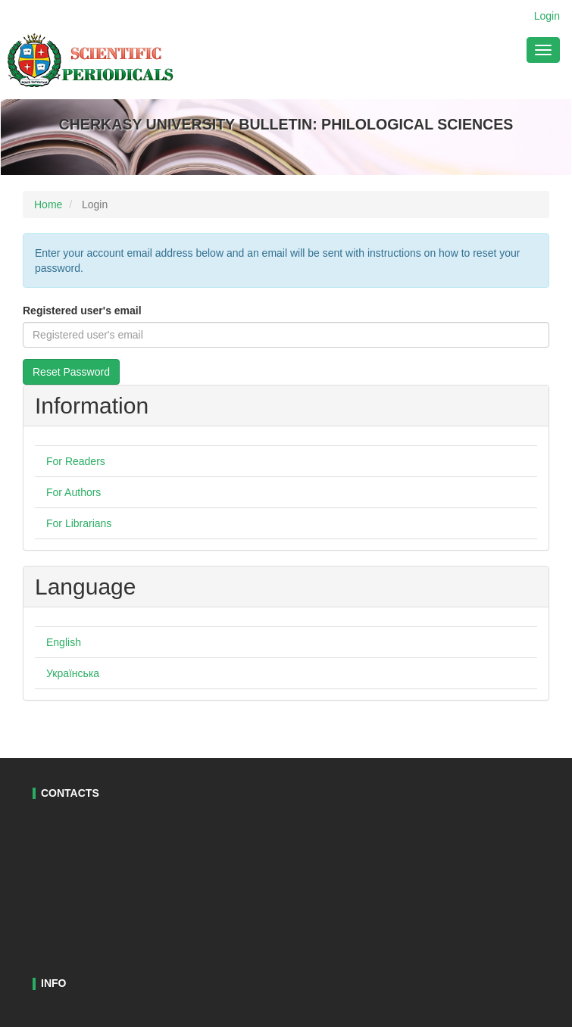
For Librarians (78, 523)
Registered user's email (82, 310)
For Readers (75, 461)
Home (48, 204)
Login (547, 16)
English (63, 642)
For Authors (73, 492)
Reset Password (71, 372)
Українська (72, 673)
